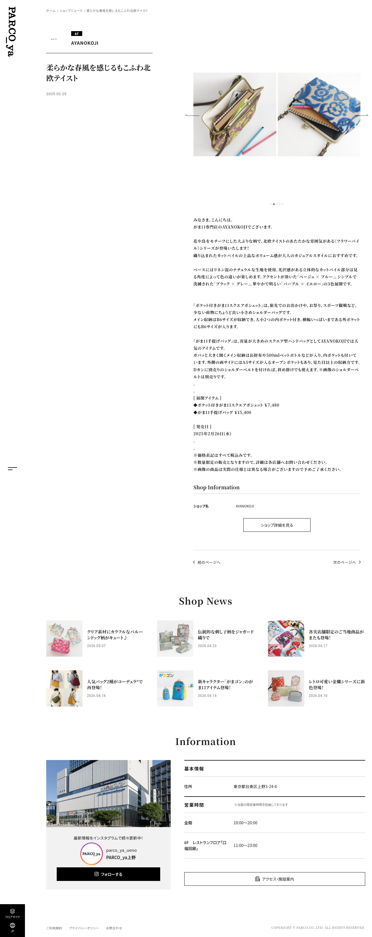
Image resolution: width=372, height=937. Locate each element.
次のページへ (344, 562)
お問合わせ (114, 928)
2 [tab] (274, 204)
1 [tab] (270, 204)
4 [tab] (279, 204)
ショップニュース (71, 10)
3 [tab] (277, 204)
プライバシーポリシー (84, 928)
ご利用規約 (54, 928)
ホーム (51, 10)
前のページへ (209, 562)
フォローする (111, 874)
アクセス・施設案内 (278, 879)
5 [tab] (282, 204)
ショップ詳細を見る (277, 525)
